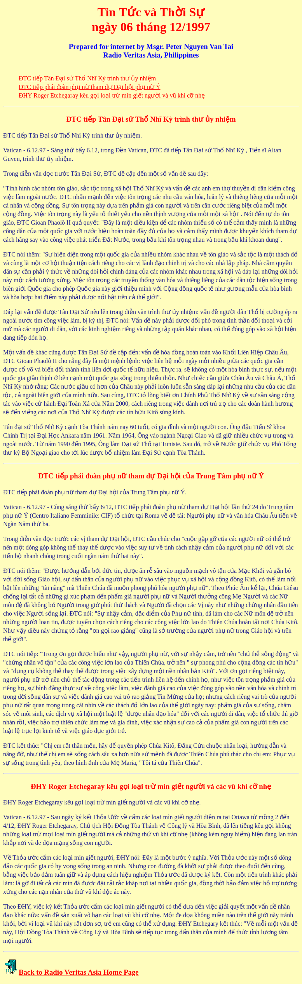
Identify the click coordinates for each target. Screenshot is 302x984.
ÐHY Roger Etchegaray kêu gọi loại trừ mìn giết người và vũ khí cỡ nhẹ (112, 95)
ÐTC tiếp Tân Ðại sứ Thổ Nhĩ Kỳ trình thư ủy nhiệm (87, 78)
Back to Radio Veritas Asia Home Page (79, 972)
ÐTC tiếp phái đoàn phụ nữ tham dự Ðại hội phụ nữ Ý (90, 87)
